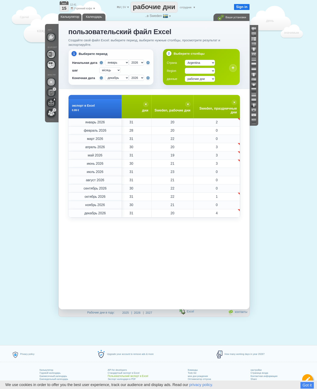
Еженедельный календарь (54, 379)
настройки (256, 370)
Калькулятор (46, 370)
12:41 (73, 4)
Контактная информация (264, 376)
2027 (149, 312)
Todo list (192, 373)
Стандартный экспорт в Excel (124, 373)
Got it (307, 385)
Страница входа (259, 373)
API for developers (117, 370)
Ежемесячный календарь (53, 376)
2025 (125, 312)
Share (254, 379)
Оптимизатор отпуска (199, 379)
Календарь (94, 16)
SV (124, 7)
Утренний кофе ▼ (82, 8)
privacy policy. (201, 385)
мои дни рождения (198, 376)
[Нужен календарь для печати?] (51, 64)
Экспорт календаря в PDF (122, 379)
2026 (137, 312)
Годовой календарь (50, 373)
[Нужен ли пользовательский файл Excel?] (51, 54)
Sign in (241, 7)
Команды (193, 370)
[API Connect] (51, 37)
